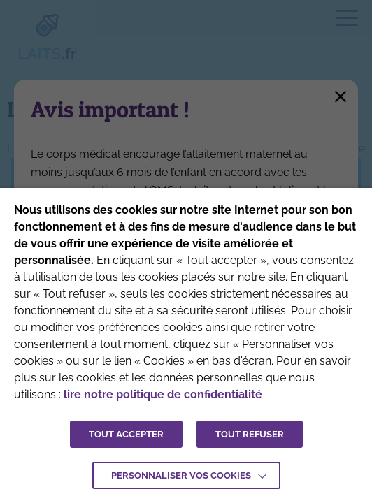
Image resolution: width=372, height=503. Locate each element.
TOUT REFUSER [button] (249, 434)
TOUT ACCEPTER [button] (126, 434)
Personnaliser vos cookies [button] (181, 475)
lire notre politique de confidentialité (163, 394)
